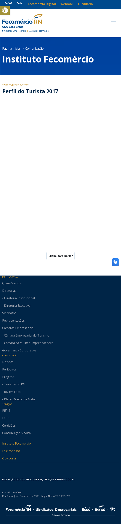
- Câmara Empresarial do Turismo (25, 335)
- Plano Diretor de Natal (19, 399)
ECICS (6, 418)
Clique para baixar (61, 256)
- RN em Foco (11, 392)
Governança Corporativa (19, 350)
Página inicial (11, 48)
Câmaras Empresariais (17, 328)
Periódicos (9, 369)
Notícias (8, 362)
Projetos (8, 377)
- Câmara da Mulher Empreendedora (27, 343)
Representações (13, 320)
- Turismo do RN (13, 384)
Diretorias (9, 291)
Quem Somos (11, 283)
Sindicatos (9, 313)
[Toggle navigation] (113, 23)
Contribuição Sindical (16, 433)
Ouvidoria (9, 458)
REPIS (6, 411)
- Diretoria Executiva (16, 306)
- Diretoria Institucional (18, 298)
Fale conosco (11, 451)
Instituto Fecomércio (16, 443)
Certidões (9, 425)
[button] (5, 10)
